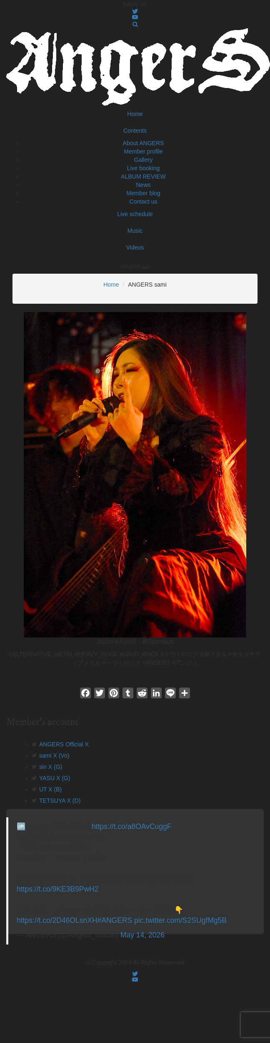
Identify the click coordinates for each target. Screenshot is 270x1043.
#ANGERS (115, 920)
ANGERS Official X (64, 744)
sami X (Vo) (54, 755)
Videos (135, 247)
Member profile (143, 151)
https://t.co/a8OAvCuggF (131, 826)
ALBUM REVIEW (143, 176)
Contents (135, 130)
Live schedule (135, 214)
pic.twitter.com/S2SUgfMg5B (180, 920)
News (143, 184)
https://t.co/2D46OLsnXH (57, 920)
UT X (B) (50, 789)
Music (135, 230)
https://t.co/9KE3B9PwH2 (58, 889)
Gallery (143, 159)
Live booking (143, 168)
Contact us (144, 201)
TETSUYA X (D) (59, 800)
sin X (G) (50, 766)
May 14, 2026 (142, 935)
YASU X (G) (54, 778)
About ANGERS (143, 143)
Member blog (143, 193)
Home (134, 114)
